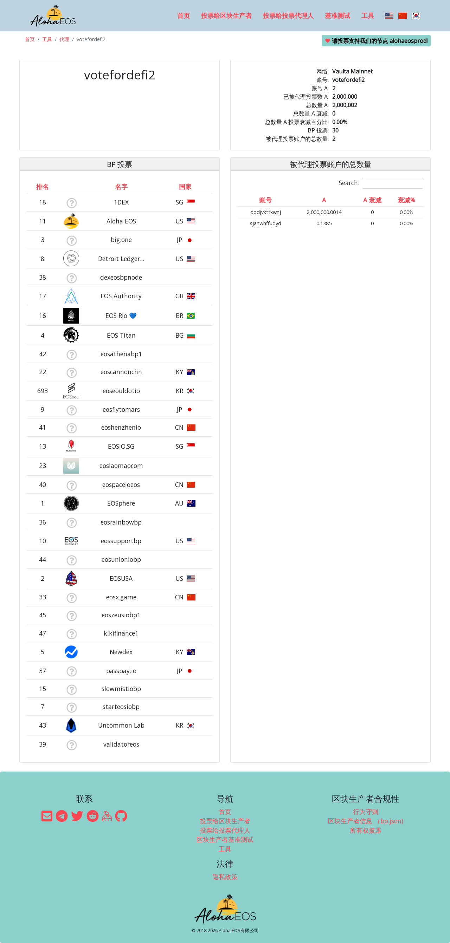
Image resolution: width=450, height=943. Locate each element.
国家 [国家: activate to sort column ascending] (185, 186)
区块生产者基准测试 (225, 839)
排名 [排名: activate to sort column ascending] (42, 186)
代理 (64, 39)
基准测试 (337, 15)
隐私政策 (225, 876)
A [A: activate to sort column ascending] (324, 200)
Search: (381, 183)
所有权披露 (365, 830)
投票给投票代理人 (288, 15)
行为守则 (365, 811)
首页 (183, 15)
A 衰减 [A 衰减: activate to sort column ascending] (372, 200)
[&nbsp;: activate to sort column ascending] (71, 186)
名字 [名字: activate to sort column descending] (121, 186)
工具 (367, 15)
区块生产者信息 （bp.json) (365, 821)
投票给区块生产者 (226, 15)
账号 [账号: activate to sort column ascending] (265, 200)
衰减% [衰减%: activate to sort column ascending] (406, 200)
